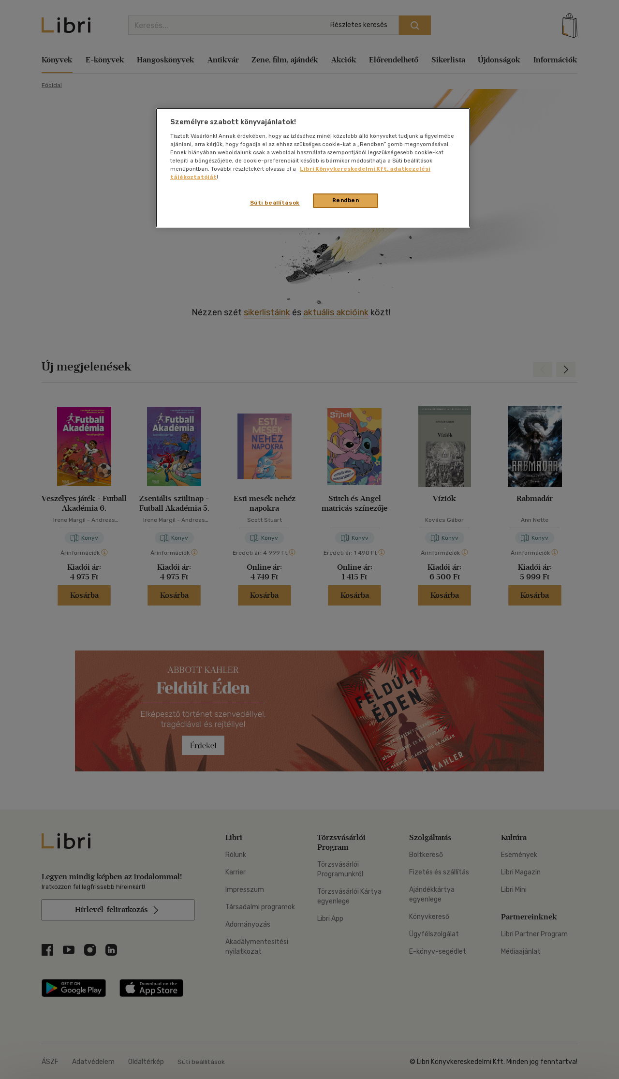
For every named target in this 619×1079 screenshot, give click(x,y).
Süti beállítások (275, 202)
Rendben (345, 200)
